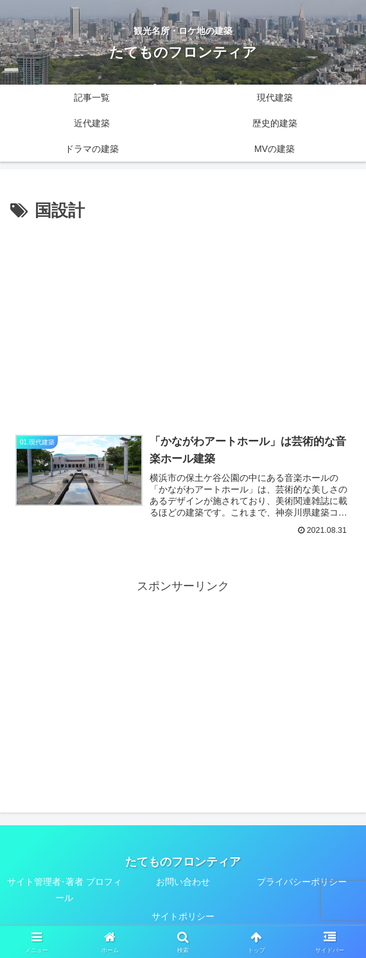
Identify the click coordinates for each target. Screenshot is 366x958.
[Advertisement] (183, 321)
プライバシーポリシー (302, 882)
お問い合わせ (183, 882)
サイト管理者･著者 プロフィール (64, 890)
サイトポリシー (183, 917)
